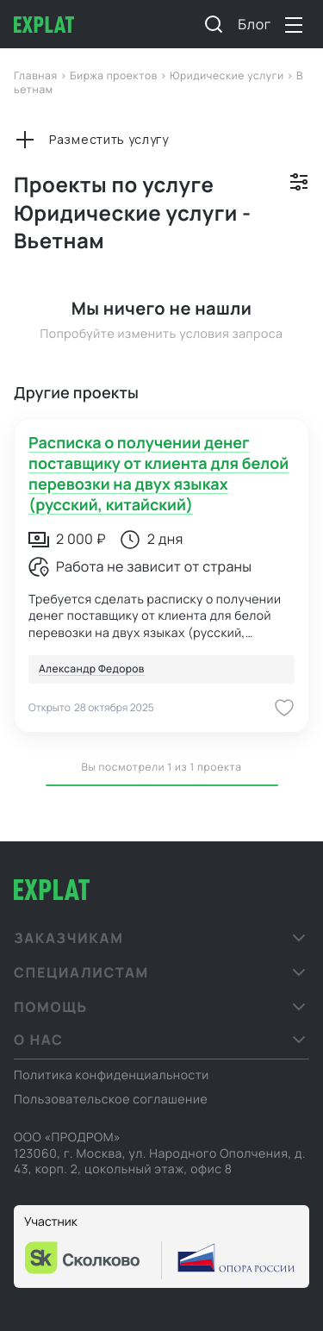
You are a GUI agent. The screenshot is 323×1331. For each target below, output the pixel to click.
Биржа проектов (115, 75)
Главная (37, 75)
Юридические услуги (228, 75)
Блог (254, 24)
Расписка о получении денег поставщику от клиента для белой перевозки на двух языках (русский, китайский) (158, 474)
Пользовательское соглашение (111, 1099)
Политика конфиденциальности (111, 1075)
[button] (161, 938)
